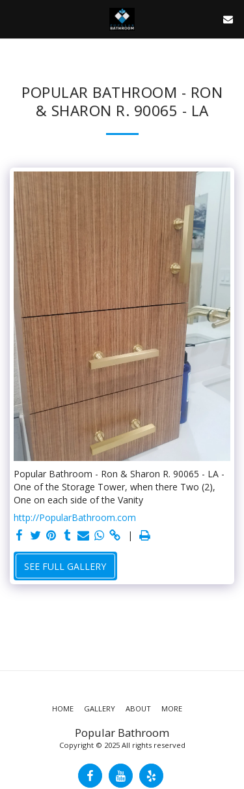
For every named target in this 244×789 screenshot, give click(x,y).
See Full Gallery (65, 566)
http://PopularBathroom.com (75, 517)
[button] (14, 18)
